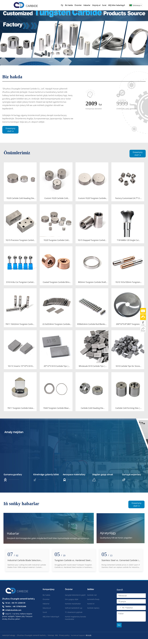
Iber (119, 625)
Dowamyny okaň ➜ (10, 129)
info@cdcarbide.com (11, 610)
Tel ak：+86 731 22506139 (13, 603)
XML (56, 635)
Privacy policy (64, 635)
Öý (62, 5)
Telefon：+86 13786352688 (14, 606)
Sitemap (51, 635)
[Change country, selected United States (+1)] (120, 608)
